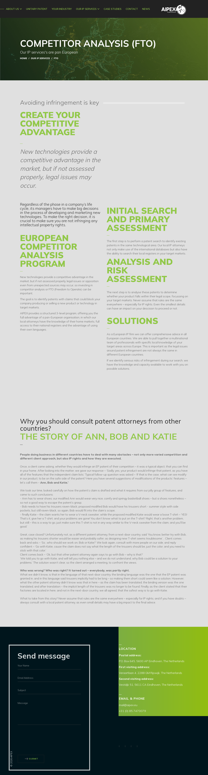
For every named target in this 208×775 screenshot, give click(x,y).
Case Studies (112, 9)
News (146, 9)
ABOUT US (14, 9)
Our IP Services (87, 9)
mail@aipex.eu (128, 705)
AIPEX (173, 10)
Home (23, 58)
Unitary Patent (36, 9)
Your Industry (62, 9)
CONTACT (132, 9)
